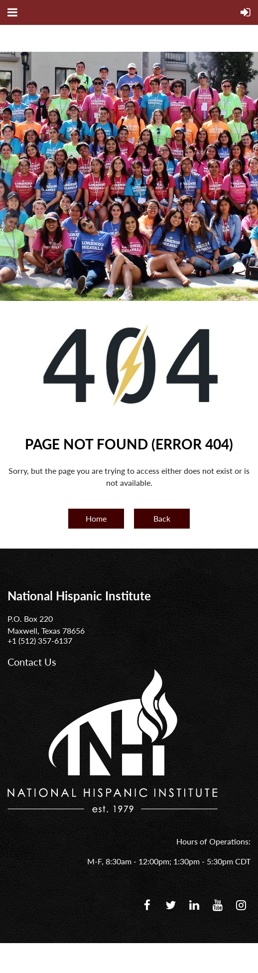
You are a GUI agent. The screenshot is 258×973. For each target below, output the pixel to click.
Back (161, 518)
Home (96, 518)
